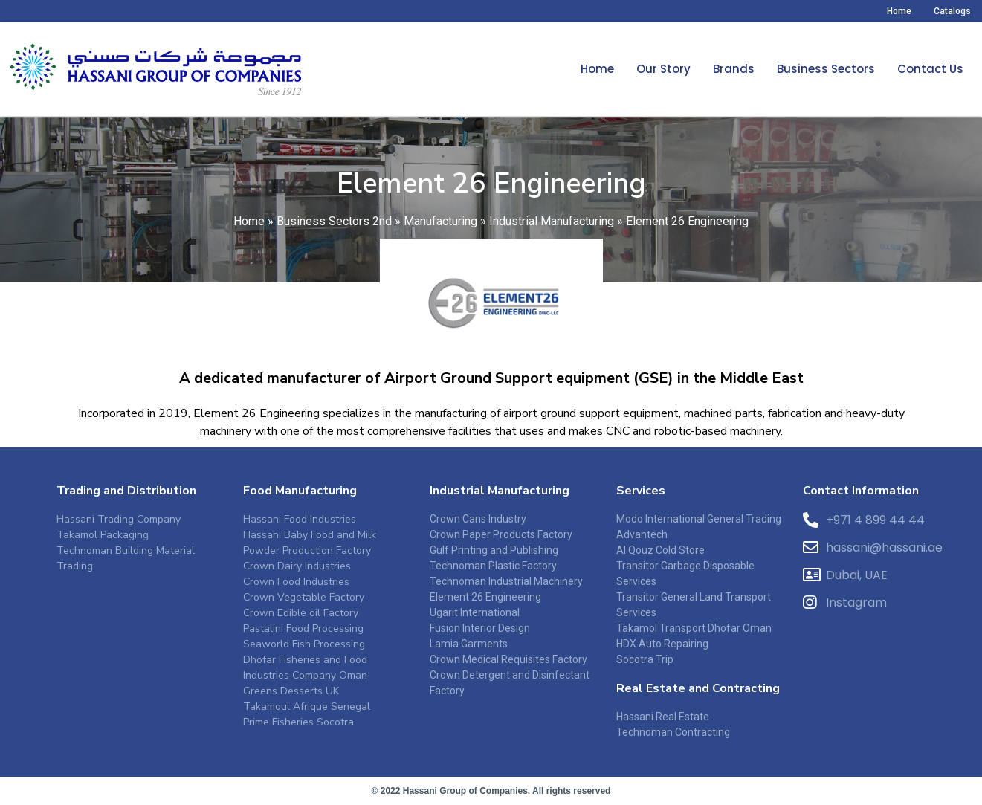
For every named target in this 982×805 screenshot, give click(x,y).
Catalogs (952, 11)
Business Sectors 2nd (334, 229)
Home (899, 11)
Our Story (663, 69)
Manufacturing (440, 229)
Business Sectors (826, 69)
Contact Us (930, 69)
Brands (734, 69)
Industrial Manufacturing (551, 229)
